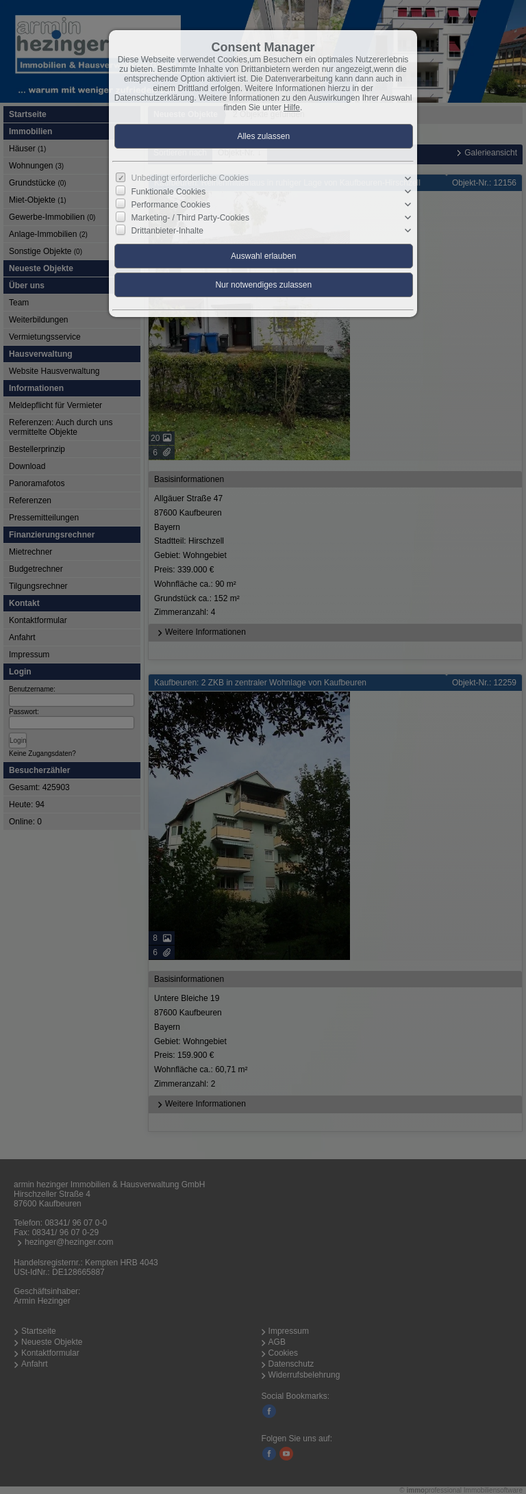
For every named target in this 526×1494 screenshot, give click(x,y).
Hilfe (292, 107)
